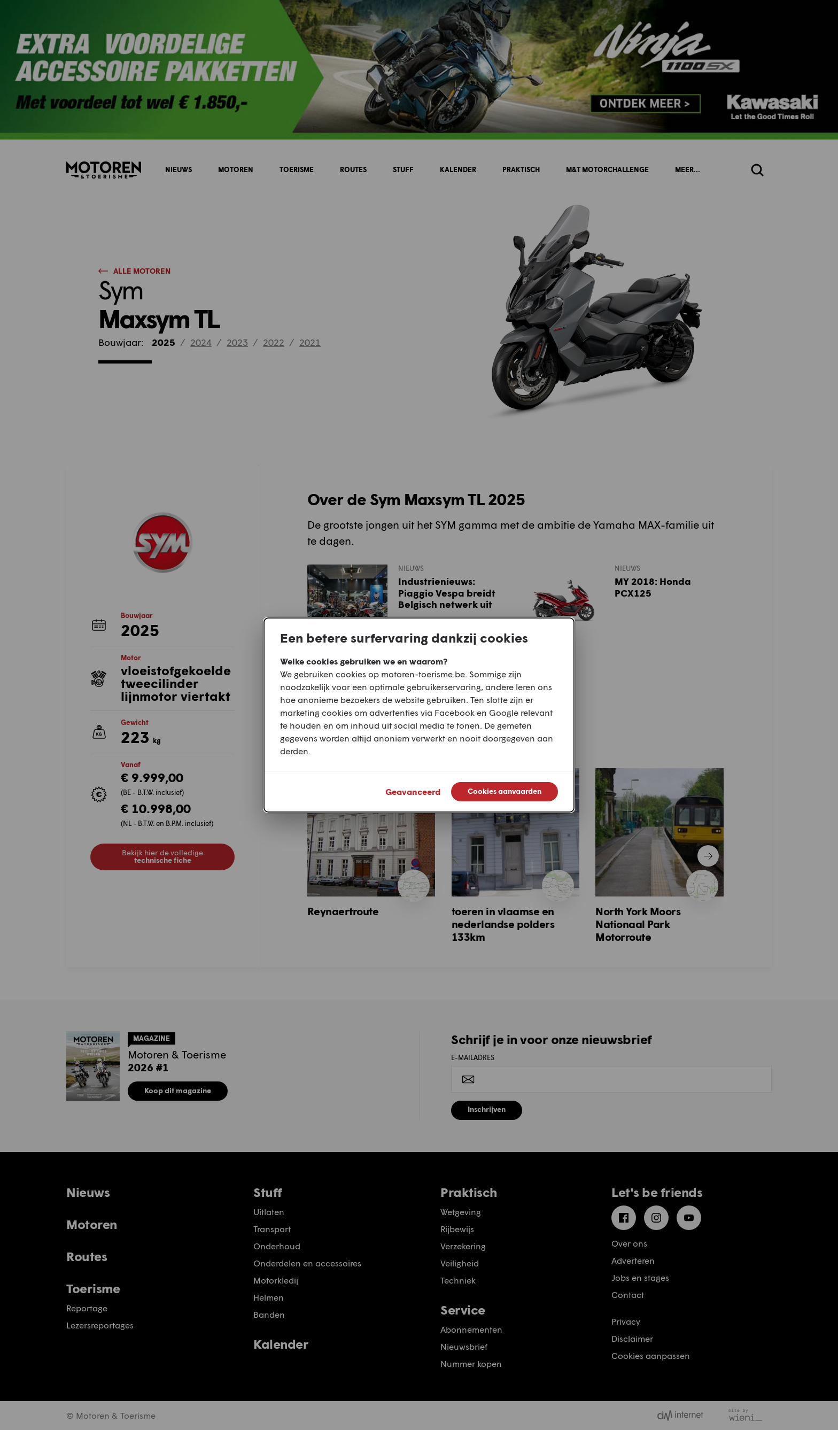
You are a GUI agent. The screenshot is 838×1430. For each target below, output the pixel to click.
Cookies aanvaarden (504, 790)
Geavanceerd (412, 791)
